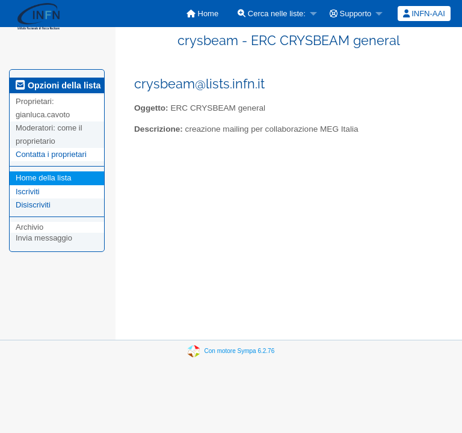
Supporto (350, 13)
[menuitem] (202, 13)
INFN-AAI (424, 13)
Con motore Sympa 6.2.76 (240, 351)
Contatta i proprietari (51, 154)
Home (202, 13)
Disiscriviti (33, 204)
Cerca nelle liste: (272, 13)
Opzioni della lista (58, 85)
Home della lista (44, 177)
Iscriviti (28, 191)
